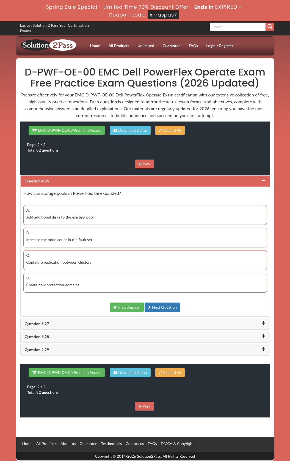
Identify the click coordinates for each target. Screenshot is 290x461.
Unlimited (145, 45)
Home (95, 45)
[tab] (145, 181)
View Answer (126, 307)
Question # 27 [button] (37, 323)
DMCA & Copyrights (178, 443)
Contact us (135, 443)
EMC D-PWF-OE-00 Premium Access (66, 130)
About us (68, 443)
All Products (119, 45)
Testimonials (111, 443)
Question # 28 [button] (37, 336)
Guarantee (171, 45)
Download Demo (130, 130)
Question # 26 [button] (37, 181)
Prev (144, 163)
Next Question (162, 307)
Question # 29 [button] (37, 349)
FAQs (193, 45)
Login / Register (219, 45)
